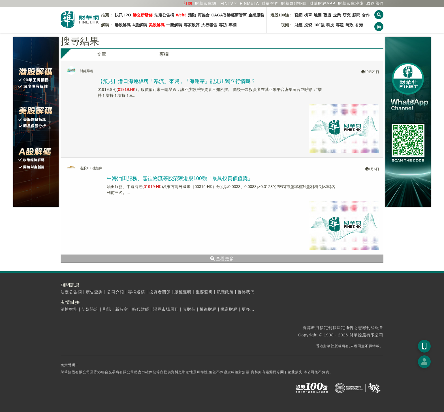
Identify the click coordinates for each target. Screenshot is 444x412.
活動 (192, 15)
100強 (319, 25)
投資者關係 (159, 292)
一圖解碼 (174, 25)
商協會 (204, 15)
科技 (330, 25)
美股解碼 (157, 25)
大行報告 (209, 25)
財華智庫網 (205, 3)
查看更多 (222, 258)
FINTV (227, 3)
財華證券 (269, 3)
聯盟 (327, 15)
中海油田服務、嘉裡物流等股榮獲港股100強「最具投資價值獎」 (180, 178)
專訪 (223, 25)
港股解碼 (123, 25)
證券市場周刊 (166, 309)
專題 (340, 25)
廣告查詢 (94, 292)
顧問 (356, 15)
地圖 (318, 15)
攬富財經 (229, 309)
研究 (347, 15)
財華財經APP (322, 3)
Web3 (181, 15)
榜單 (308, 15)
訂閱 (188, 3)
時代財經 (140, 309)
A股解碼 (139, 25)
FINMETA (249, 3)
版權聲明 (182, 292)
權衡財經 (208, 309)
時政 (349, 25)
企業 (337, 15)
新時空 (121, 309)
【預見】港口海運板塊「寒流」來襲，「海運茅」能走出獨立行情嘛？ (177, 81)
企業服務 (256, 15)
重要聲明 (204, 292)
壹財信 (189, 309)
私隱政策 (225, 292)
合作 (366, 15)
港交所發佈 (143, 15)
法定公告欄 (164, 15)
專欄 (232, 25)
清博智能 (69, 309)
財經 (298, 25)
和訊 (107, 309)
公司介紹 (115, 292)
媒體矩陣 (294, 3)
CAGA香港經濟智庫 (229, 15)
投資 (308, 25)
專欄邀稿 (136, 292)
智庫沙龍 (351, 3)
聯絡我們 (374, 3)
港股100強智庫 (91, 168)
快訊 (119, 15)
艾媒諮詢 (90, 309)
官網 (298, 15)
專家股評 (192, 25)
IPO (127, 15)
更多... (248, 309)
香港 (359, 25)
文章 (101, 54)
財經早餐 (86, 71)
